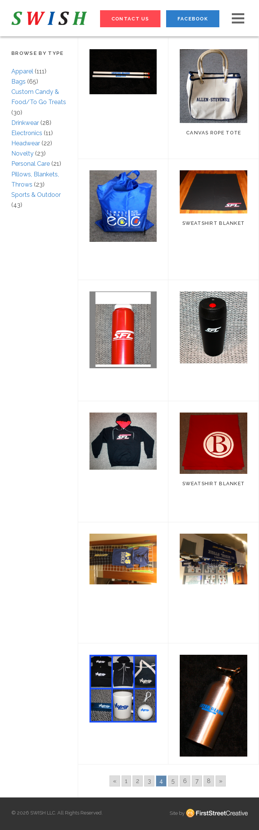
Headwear (25, 143)
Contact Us (130, 19)
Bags (18, 81)
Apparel (22, 71)
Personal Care (30, 163)
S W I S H (49, 18)
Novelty (22, 153)
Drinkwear (25, 122)
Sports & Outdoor (36, 194)
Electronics (26, 133)
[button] (238, 18)
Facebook (192, 19)
